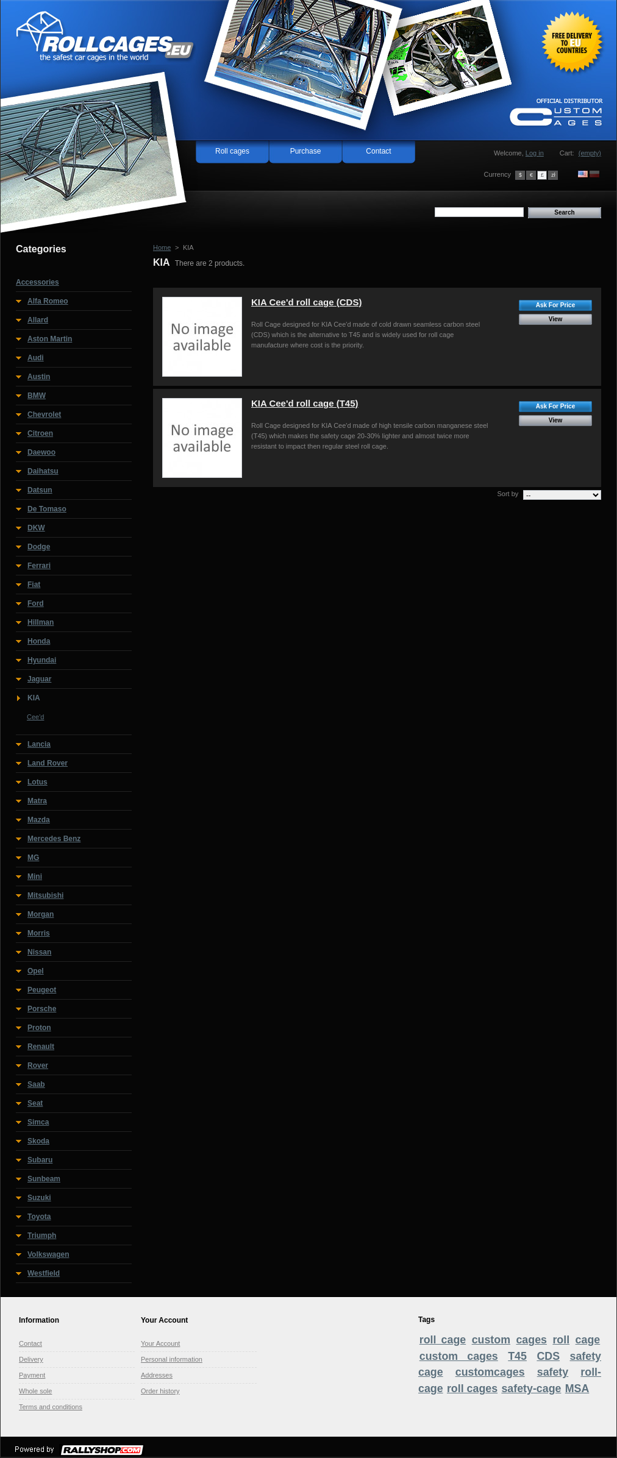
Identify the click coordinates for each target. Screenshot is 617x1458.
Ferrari (39, 565)
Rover (37, 1065)
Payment (32, 1375)
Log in (535, 153)
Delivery (31, 1359)
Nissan (39, 952)
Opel (35, 971)
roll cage (442, 1340)
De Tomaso (46, 509)
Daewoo (41, 452)
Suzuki (39, 1197)
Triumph (41, 1235)
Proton (39, 1027)
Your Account (160, 1343)
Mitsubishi (45, 895)
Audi (35, 358)
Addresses (157, 1375)
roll (560, 1340)
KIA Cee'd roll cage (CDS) (306, 302)
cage (588, 1340)
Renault (40, 1046)
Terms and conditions (50, 1406)
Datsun (39, 490)
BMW (36, 395)
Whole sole (35, 1391)
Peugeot (41, 990)
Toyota (39, 1216)
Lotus (37, 782)
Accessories (37, 282)
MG (33, 857)
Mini (34, 876)
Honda (38, 641)
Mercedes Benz (53, 838)
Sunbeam (43, 1179)
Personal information (171, 1359)
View (556, 319)
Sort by (507, 493)
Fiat (33, 584)
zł (553, 175)
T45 (517, 1356)
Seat (35, 1103)
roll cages (472, 1388)
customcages (490, 1372)
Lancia (39, 744)
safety (553, 1372)
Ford (35, 603)
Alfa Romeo (47, 301)
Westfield (43, 1273)
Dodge (38, 546)
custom (491, 1340)
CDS (548, 1356)
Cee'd (35, 716)
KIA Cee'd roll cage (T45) (304, 403)
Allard (37, 320)
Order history (160, 1391)
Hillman (40, 622)
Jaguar (39, 679)
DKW (36, 528)
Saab (36, 1084)
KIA (33, 698)
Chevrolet (44, 414)
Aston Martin (49, 339)
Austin (38, 376)
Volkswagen (48, 1254)
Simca (38, 1122)
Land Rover (47, 763)
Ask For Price (555, 305)
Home (162, 247)
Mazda (38, 820)
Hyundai (41, 660)
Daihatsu (43, 471)
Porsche (41, 1009)
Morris (38, 933)
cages (531, 1340)
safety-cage (531, 1388)
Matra (37, 801)
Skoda (38, 1141)
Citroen (40, 433)
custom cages (458, 1356)
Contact (378, 151)
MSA (577, 1388)
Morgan (40, 914)
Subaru (39, 1160)
